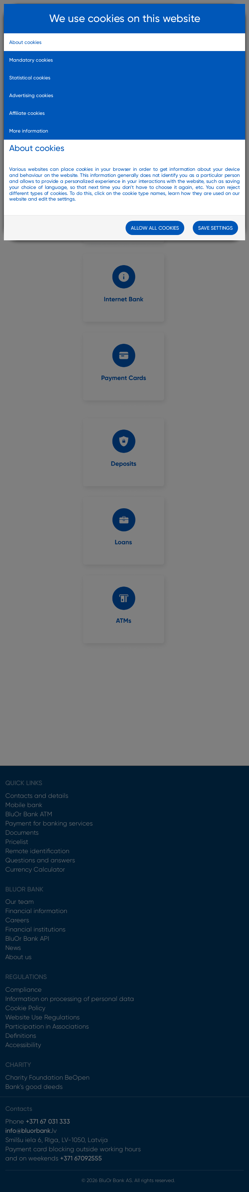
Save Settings (215, 228)
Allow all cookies (155, 228)
